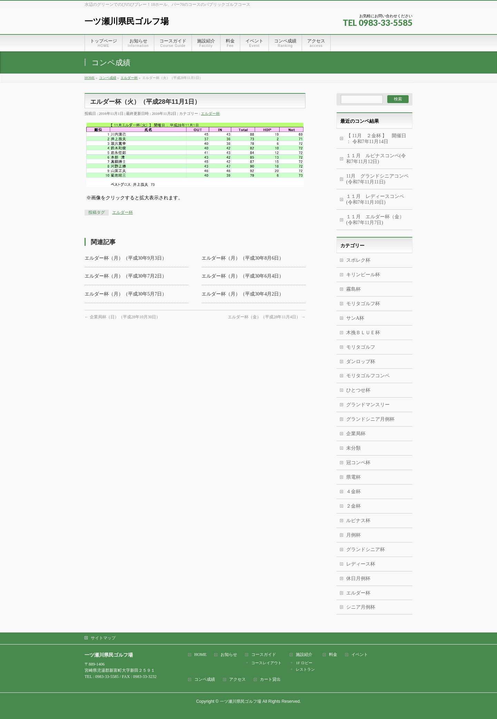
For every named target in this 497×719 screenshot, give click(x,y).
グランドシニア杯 (365, 549)
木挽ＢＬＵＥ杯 (363, 332)
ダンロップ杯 (360, 361)
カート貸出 (270, 679)
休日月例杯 (358, 578)
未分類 (353, 448)
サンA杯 (355, 318)
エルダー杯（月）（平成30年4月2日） (243, 294)
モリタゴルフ (360, 347)
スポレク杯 (358, 260)
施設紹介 (304, 654)
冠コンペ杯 (358, 462)
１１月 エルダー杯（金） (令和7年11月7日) (375, 219)
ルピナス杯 (358, 520)
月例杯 (353, 535)
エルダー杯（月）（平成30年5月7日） (126, 294)
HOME (200, 654)
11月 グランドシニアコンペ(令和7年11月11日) (377, 178)
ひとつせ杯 (358, 390)
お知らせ (229, 654)
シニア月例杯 (360, 607)
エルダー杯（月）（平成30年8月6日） (243, 258)
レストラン (305, 669)
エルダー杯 (210, 113)
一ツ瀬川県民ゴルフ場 (127, 21)
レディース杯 (360, 564)
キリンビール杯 (363, 274)
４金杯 (353, 491)
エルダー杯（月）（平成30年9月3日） (126, 258)
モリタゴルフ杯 (363, 303)
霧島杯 (353, 289)
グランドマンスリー (368, 404)
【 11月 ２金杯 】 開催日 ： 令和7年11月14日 (376, 138)
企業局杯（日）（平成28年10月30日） (122, 316)
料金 (333, 654)
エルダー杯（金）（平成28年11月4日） (266, 316)
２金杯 (353, 506)
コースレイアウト (266, 663)
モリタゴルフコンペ (368, 375)
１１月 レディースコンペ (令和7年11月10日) (375, 199)
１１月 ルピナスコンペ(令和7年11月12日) (376, 158)
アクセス (237, 679)
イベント (359, 654)
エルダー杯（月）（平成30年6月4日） (243, 276)
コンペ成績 (204, 679)
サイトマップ (103, 638)
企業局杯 (356, 433)
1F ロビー (304, 663)
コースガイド (263, 654)
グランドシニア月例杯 (370, 419)
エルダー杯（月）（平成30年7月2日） (126, 276)
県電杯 (353, 477)
